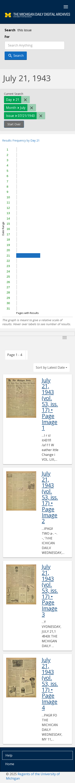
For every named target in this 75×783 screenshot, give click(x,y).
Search (10, 30)
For (7, 36)
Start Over (14, 124)
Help (8, 755)
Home (9, 764)
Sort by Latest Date (51, 367)
